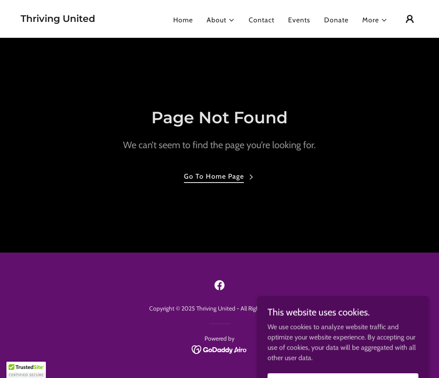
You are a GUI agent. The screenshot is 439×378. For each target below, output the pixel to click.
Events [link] (299, 20)
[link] (58, 19)
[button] (221, 20)
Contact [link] (261, 20)
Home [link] (183, 20)
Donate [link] (336, 20)
